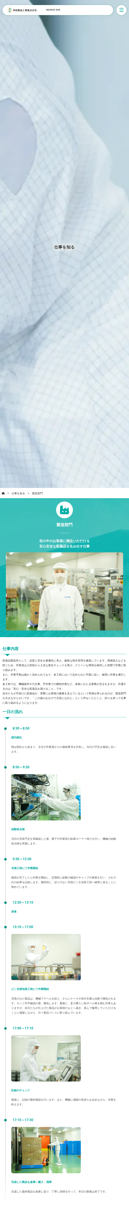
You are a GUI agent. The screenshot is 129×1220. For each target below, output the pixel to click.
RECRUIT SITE (53, 10)
